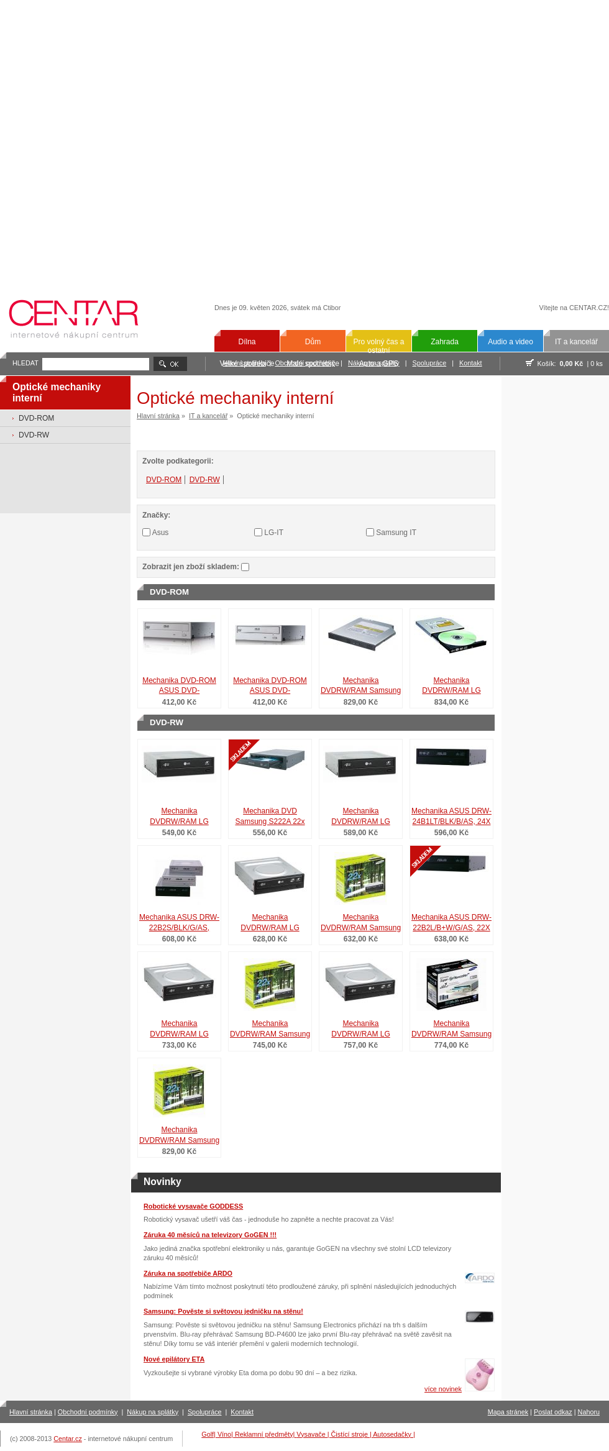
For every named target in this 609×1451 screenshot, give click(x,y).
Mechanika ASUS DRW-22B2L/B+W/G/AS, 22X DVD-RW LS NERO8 (451, 923)
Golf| (209, 1434)
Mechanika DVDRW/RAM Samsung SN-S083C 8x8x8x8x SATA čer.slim (361, 686)
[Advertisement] (138, 142)
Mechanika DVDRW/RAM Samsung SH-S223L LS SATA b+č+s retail (270, 1029)
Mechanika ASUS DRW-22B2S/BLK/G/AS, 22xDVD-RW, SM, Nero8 (180, 923)
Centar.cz (67, 1438)
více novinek (443, 1389)
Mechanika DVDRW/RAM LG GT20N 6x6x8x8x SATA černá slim (452, 686)
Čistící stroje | (352, 1434)
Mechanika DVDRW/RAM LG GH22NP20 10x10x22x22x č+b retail (361, 817)
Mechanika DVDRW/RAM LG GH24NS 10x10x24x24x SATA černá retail (179, 817)
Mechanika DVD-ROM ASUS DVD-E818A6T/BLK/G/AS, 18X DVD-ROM (270, 686)
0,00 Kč (572, 363)
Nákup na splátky (152, 1412)
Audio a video (510, 341)
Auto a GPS (378, 363)
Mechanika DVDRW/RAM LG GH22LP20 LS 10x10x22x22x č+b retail (361, 1029)
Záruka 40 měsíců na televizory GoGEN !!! (210, 1234)
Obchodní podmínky (88, 1412)
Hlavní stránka (158, 415)
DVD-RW (34, 435)
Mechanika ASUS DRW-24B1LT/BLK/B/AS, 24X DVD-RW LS (451, 817)
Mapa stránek (508, 1412)
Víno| (226, 1434)
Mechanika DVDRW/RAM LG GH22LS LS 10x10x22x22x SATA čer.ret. (270, 923)
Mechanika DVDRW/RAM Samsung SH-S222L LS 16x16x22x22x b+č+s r (179, 1136)
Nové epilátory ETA (174, 1359)
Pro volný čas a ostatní (378, 346)
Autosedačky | (394, 1434)
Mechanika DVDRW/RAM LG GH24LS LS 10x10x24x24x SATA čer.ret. (179, 1029)
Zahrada (445, 341)
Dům (313, 341)
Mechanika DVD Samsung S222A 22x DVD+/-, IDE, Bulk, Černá (269, 817)
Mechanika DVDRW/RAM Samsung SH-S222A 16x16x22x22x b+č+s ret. (451, 1029)
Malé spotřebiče (312, 363)
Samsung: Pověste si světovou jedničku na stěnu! (223, 1311)
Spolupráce (430, 363)
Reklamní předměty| (265, 1434)
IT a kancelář (576, 341)
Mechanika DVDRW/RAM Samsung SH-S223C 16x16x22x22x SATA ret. (360, 923)
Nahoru (589, 1412)
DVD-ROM (36, 418)
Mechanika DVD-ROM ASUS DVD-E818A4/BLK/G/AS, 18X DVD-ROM (179, 686)
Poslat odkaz (553, 1412)
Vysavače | (313, 1434)
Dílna (246, 341)
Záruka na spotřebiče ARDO (188, 1273)
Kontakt (470, 363)
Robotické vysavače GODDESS (193, 1206)
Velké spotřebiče (246, 363)
